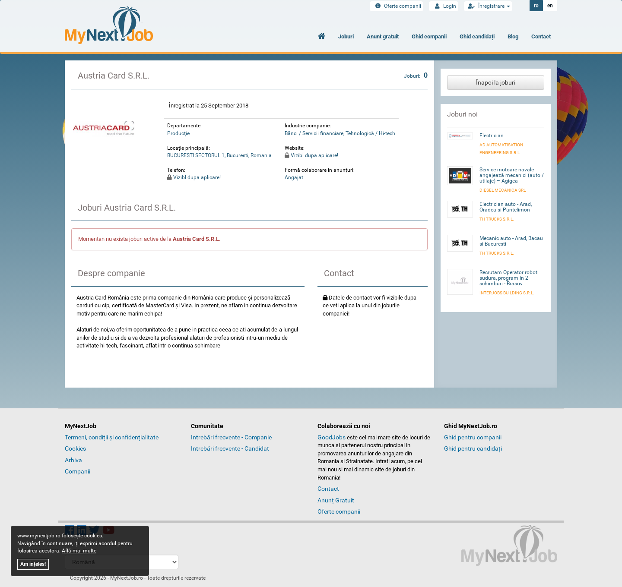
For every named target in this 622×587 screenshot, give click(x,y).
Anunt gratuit (383, 36)
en (550, 6)
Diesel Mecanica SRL (502, 190)
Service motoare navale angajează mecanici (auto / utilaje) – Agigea (511, 175)
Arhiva (73, 460)
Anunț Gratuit (335, 500)
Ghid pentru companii (472, 437)
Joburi (346, 36)
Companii (77, 471)
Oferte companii (396, 6)
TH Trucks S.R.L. (496, 219)
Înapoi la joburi (495, 82)
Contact (541, 36)
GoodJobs (331, 437)
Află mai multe (79, 551)
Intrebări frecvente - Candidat (230, 448)
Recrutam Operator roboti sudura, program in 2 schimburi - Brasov (509, 278)
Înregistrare (488, 6)
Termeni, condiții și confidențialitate (112, 437)
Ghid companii (429, 36)
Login (443, 6)
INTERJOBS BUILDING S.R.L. (506, 292)
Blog (513, 36)
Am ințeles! (33, 564)
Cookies (75, 448)
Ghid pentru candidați (473, 448)
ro (536, 6)
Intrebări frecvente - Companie (231, 437)
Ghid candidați (477, 36)
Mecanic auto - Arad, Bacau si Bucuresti (511, 241)
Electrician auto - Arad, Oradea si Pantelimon (505, 207)
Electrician (491, 136)
